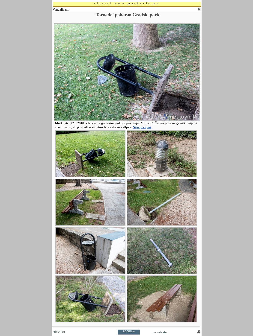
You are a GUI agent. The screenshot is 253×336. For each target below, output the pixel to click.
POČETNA (129, 331)
